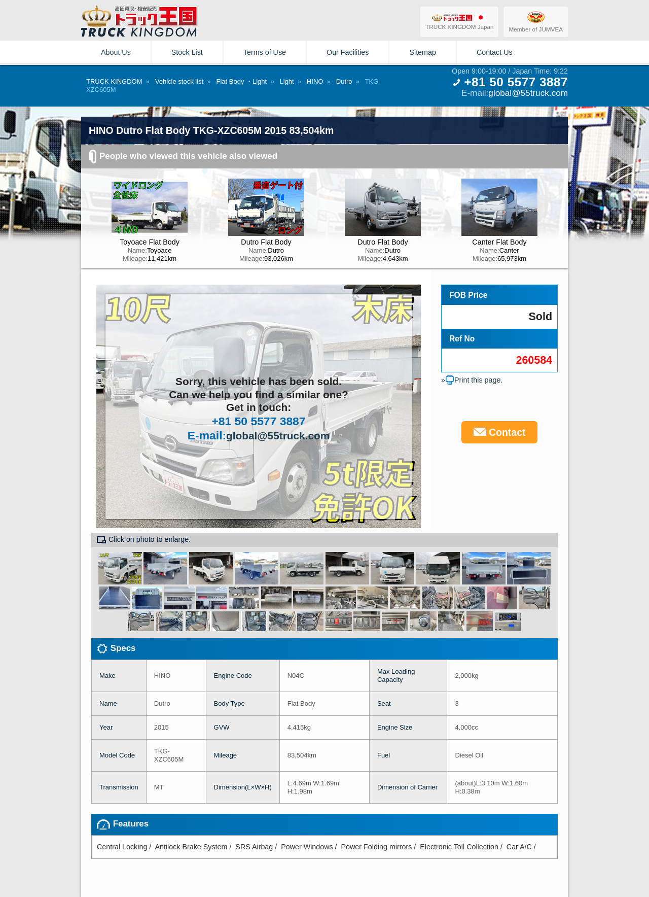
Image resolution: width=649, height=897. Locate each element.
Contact (500, 432)
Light (286, 81)
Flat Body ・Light (241, 81)
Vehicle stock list (179, 81)
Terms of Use (264, 52)
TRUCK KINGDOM (114, 81)
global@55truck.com (528, 93)
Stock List (187, 52)
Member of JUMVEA (536, 21)
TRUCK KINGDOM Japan (459, 21)
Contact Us (495, 52)
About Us (116, 52)
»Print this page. (471, 380)
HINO (315, 81)
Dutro (344, 81)
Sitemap (422, 52)
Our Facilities (348, 52)
